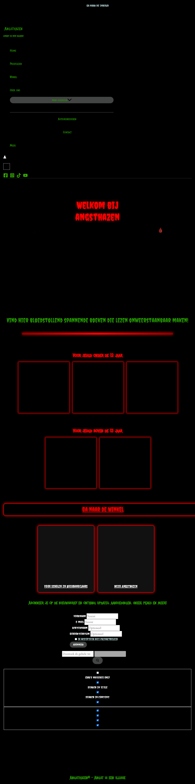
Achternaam (80, 628)
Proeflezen (16, 64)
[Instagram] (12, 176)
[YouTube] (25, 176)
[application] (22, 90)
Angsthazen (13, 28)
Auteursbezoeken (65, 119)
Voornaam (80, 616)
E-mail (80, 622)
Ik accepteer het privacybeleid (98, 639)
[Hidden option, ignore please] (98, 710)
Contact (65, 132)
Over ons (17, 90)
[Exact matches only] (98, 673)
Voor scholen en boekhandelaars (66, 559)
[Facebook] (5, 176)
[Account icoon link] (4, 157)
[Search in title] (98, 682)
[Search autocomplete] (110, 654)
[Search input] (78, 654)
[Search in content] (98, 692)
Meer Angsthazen (126, 559)
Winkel (13, 77)
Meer (13, 145)
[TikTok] (18, 176)
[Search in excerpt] (98, 702)
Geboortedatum (80, 634)
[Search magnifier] (97, 660)
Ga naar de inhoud (98, 5)
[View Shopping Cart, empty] (6, 166)
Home (13, 50)
